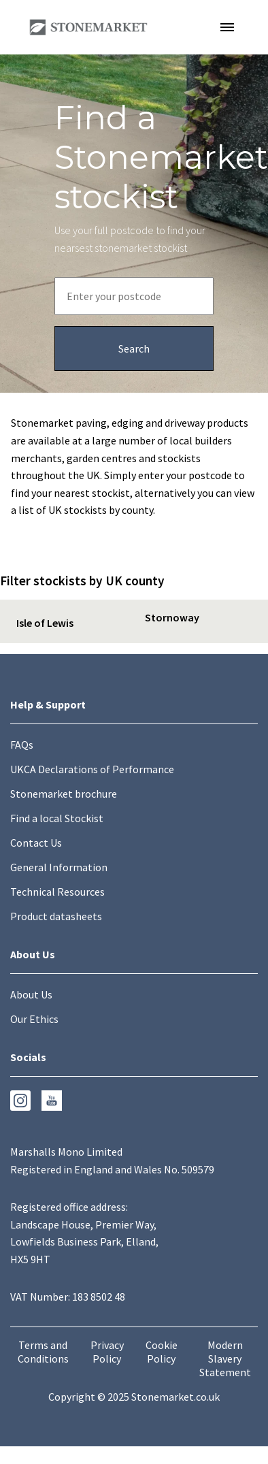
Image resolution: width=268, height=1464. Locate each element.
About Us (31, 994)
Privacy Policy (107, 1351)
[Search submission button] (134, 348)
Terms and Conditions (43, 1351)
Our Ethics (34, 1019)
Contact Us (36, 842)
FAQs (21, 744)
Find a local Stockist (56, 818)
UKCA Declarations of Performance (92, 769)
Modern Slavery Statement (225, 1358)
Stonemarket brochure (63, 793)
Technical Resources (57, 891)
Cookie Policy (162, 1351)
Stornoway (172, 617)
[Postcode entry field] (134, 296)
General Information (58, 867)
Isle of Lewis (44, 623)
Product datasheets (56, 916)
